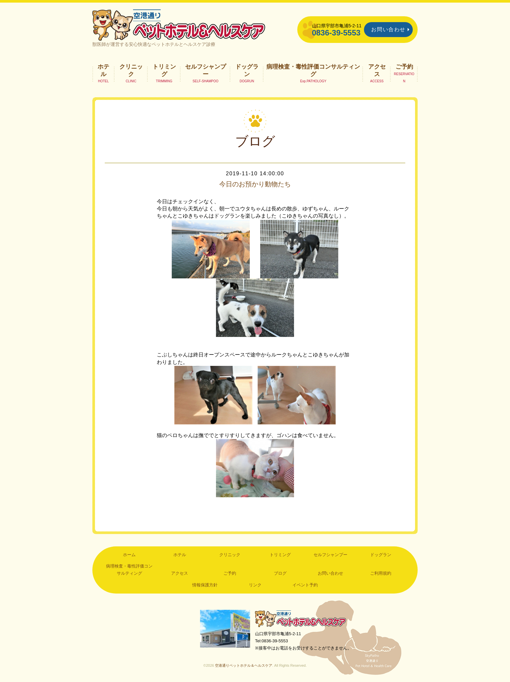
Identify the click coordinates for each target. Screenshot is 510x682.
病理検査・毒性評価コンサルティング (313, 70)
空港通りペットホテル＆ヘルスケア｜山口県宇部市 (178, 24)
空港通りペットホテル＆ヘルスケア (300, 618)
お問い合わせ (388, 29)
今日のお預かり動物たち (255, 184)
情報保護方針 (205, 584)
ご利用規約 (380, 573)
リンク (255, 584)
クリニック (131, 70)
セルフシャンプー (205, 70)
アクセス (377, 70)
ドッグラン (247, 70)
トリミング (164, 70)
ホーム (129, 554)
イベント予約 (305, 584)
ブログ (280, 573)
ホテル (103, 70)
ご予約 (404, 66)
